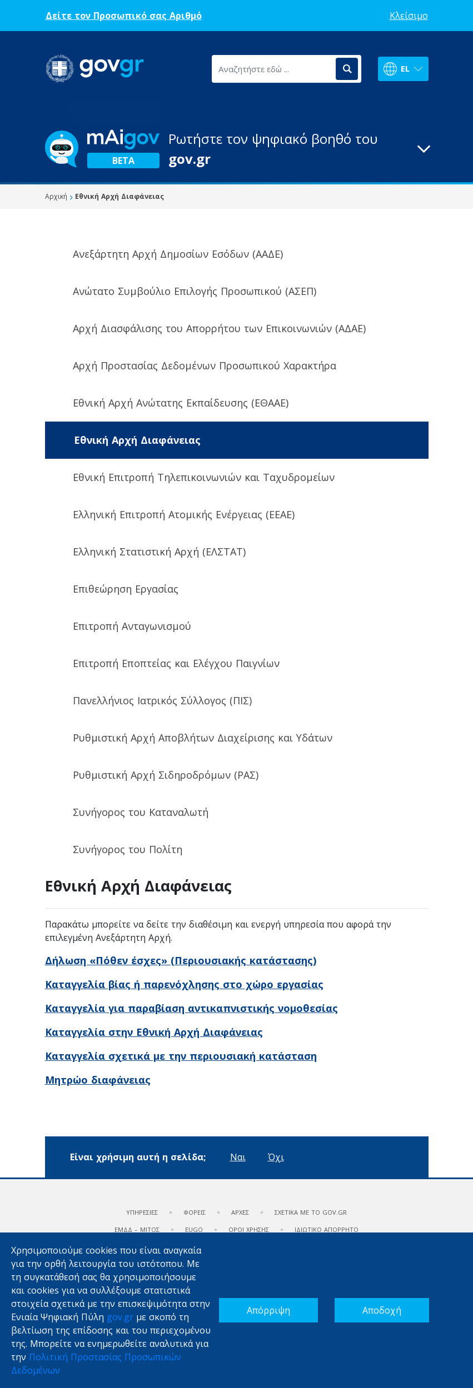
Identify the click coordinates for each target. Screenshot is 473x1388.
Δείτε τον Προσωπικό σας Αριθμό (124, 15)
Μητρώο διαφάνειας (98, 1079)
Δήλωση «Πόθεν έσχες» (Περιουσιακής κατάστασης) (180, 960)
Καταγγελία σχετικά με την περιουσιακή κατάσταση (181, 1056)
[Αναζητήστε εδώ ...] (273, 69)
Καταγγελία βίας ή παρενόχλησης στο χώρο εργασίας (184, 984)
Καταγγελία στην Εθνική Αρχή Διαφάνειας (154, 1032)
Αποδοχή (381, 1310)
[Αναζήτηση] (347, 69)
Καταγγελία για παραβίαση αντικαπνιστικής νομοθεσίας (191, 1008)
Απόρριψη (268, 1310)
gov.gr (120, 1317)
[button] (237, 149)
